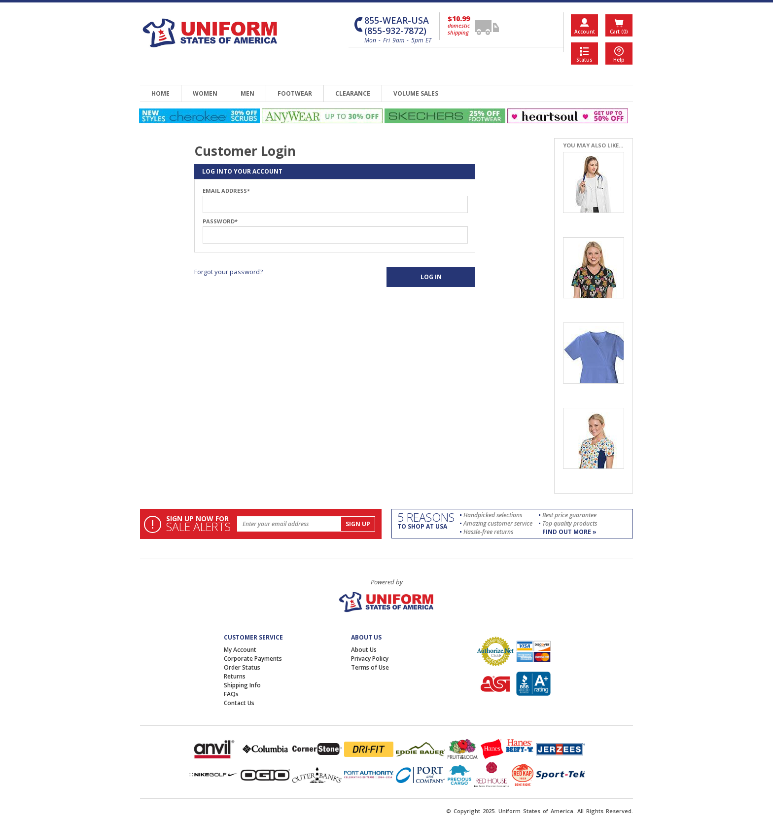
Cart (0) (619, 31)
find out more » (569, 532)
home (160, 93)
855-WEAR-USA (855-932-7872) (396, 25)
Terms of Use (370, 667)
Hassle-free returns (488, 532)
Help (619, 59)
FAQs (231, 694)
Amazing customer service (497, 523)
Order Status (242, 667)
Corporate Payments (253, 658)
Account (584, 31)
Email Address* (226, 190)
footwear (295, 93)
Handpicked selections (492, 515)
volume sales (415, 93)
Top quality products (569, 523)
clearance (352, 93)
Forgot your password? (228, 271)
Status (584, 59)
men (247, 93)
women (205, 93)
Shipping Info (242, 685)
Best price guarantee (569, 515)
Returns (235, 676)
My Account (240, 649)
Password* (220, 221)
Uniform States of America (535, 811)
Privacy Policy (369, 658)
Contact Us (239, 703)
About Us (364, 649)
